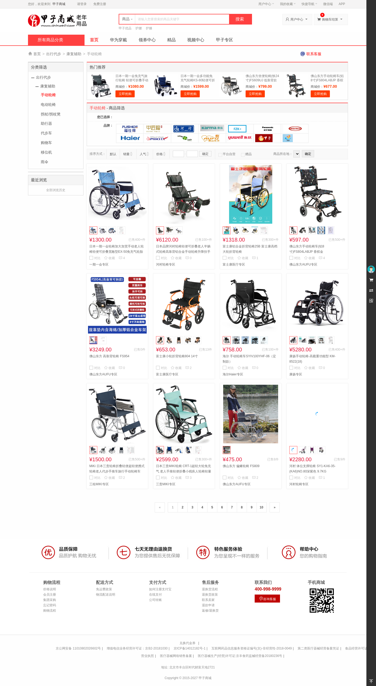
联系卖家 (208, 600)
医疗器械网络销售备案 (176, 656)
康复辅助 (73, 54)
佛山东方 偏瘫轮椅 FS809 (241, 466)
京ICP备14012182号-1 (190, 648)
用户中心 (266, 4)
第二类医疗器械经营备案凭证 (318, 648)
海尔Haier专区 (233, 374)
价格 (159, 154)
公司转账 (155, 600)
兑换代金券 (187, 643)
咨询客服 (267, 598)
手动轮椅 (48, 95)
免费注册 (99, 4)
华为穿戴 (118, 40)
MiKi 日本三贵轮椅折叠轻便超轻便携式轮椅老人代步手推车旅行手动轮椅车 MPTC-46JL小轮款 (117, 471)
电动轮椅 (48, 104)
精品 (171, 40)
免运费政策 (104, 589)
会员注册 (49, 594)
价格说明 (49, 589)
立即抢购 (125, 94)
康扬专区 (295, 374)
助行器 (46, 123)
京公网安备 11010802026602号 (78, 648)
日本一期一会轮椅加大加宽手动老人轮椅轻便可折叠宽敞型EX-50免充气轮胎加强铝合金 (116, 251)
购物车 (46, 143)
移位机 (46, 152)
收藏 (109, 258)
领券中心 (147, 40)
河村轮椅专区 (165, 264)
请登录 (82, 4)
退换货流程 (210, 589)
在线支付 (155, 594)
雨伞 (44, 162)
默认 (113, 154)
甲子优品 (125, 28)
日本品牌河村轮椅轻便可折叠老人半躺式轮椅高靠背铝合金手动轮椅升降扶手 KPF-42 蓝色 (183, 251)
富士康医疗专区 (234, 264)
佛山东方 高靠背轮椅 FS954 (109, 356)
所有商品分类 (50, 40)
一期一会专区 (99, 264)
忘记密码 (49, 605)
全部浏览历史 (55, 190)
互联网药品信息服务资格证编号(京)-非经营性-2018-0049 (251, 648)
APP (342, 4)
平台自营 (226, 154)
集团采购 (49, 600)
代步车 (46, 133)
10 (261, 507)
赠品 (246, 154)
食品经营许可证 (356, 648)
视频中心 (195, 40)
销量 (126, 154)
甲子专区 (224, 40)
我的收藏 (288, 4)
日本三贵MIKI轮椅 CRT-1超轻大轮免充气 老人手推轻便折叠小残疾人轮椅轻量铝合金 (183, 471)
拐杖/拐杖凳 (51, 114)
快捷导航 (309, 4)
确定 (205, 154)
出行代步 (53, 54)
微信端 (328, 4)
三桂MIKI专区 (99, 484)
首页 (94, 40)
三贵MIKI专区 (165, 484)
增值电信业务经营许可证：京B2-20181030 (137, 648)
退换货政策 (210, 594)
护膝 (149, 28)
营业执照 (147, 656)
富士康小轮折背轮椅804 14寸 (177, 356)
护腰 (138, 28)
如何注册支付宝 (160, 589)
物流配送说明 (105, 594)
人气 (143, 154)
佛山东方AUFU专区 (303, 264)
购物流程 (49, 610)
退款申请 (208, 605)
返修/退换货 (210, 610)
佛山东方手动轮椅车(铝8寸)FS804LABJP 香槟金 (327, 80)
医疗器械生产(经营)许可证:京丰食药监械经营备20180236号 (240, 656)
